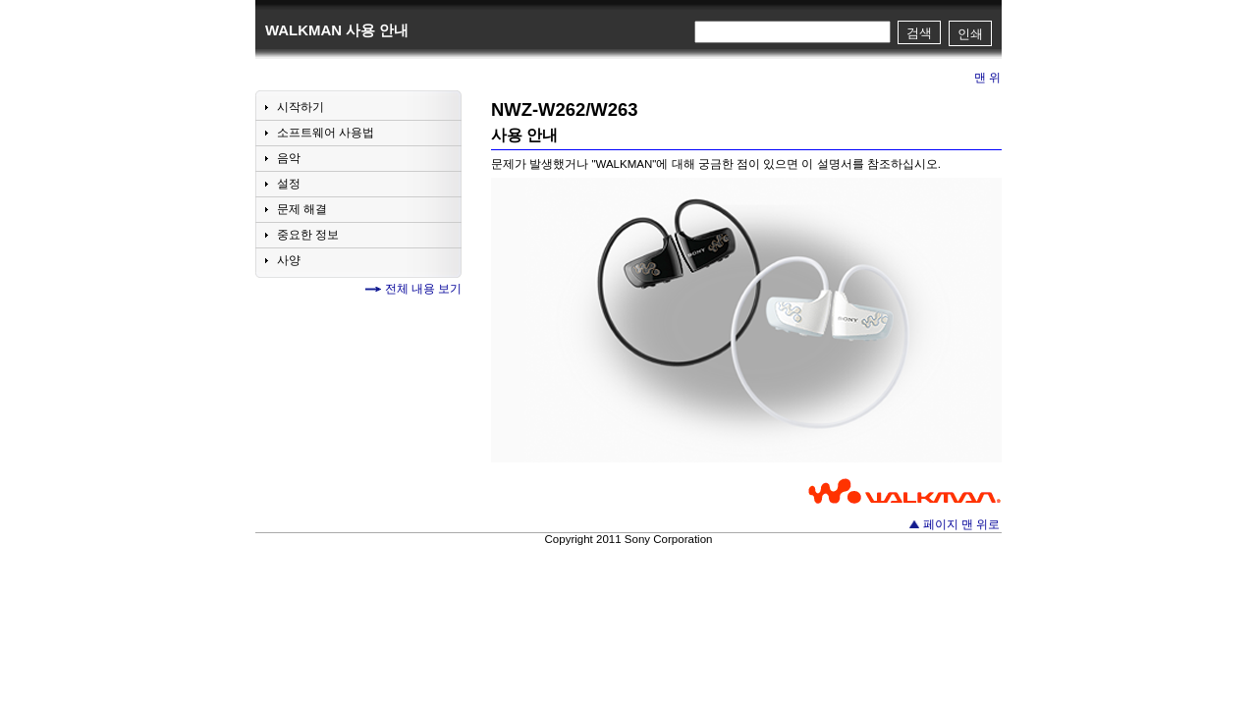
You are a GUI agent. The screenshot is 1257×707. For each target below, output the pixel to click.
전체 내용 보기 (423, 289)
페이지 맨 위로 (961, 524)
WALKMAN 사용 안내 (337, 30)
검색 (919, 33)
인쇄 (970, 34)
